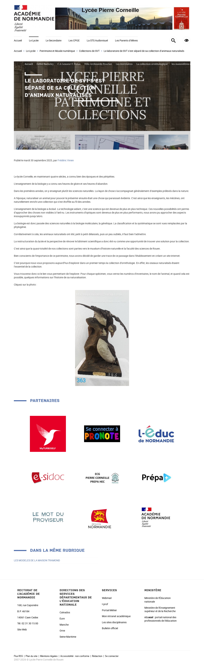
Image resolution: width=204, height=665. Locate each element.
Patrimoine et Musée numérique (57, 51)
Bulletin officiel (110, 628)
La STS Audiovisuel (97, 40)
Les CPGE (74, 40)
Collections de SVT (89, 51)
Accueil (18, 40)
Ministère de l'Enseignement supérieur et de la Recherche (160, 609)
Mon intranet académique (116, 616)
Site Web (22, 629)
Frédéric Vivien (66, 160)
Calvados (65, 612)
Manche (64, 624)
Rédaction (97, 656)
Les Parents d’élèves (126, 40)
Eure (62, 618)
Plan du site (31, 656)
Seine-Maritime (68, 636)
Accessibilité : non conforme (74, 656)
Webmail (106, 598)
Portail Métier (109, 610)
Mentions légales (49, 656)
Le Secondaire (53, 40)
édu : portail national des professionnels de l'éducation (160, 619)
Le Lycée (34, 40)
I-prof (105, 604)
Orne (62, 630)
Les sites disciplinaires (114, 622)
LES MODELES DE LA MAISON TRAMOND (37, 560)
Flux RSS (18, 656)
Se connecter (111, 656)
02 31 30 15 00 (30, 623)
